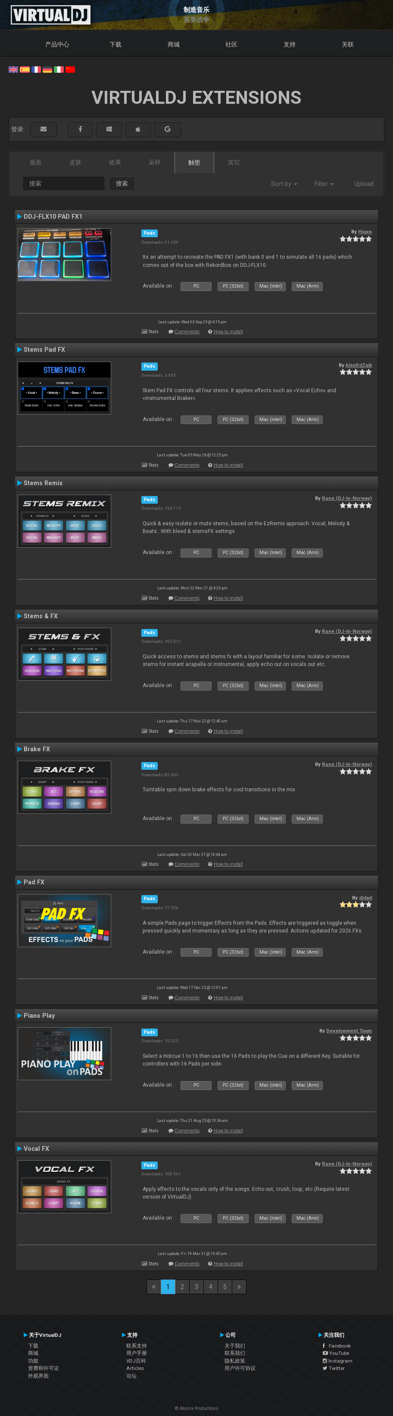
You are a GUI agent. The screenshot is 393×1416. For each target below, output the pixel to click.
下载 (115, 44)
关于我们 (235, 1346)
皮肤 (75, 162)
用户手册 (136, 1353)
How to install (228, 332)
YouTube (336, 1353)
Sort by (284, 183)
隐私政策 (235, 1361)
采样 (155, 162)
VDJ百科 (136, 1361)
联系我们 (235, 1353)
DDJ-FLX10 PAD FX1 (53, 216)
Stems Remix (43, 483)
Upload (364, 183)
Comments (187, 332)
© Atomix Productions (196, 1408)
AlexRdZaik (359, 365)
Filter (324, 183)
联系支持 (136, 1346)
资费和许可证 (43, 1368)
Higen (365, 232)
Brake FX (37, 749)
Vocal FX (36, 1148)
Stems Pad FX (44, 349)
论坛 (131, 1376)
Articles (135, 1368)
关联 (348, 44)
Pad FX (34, 882)
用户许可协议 (240, 1368)
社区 (231, 44)
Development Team (349, 1031)
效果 (115, 162)
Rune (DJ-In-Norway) (347, 498)
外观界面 (38, 1376)
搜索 (122, 183)
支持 (290, 44)
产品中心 (57, 44)
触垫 (194, 162)
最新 (36, 162)
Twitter (334, 1368)
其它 (234, 162)
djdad (365, 898)
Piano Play (39, 1015)
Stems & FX (41, 616)
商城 (174, 44)
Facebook (337, 1346)
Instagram (337, 1361)
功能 (33, 1361)
